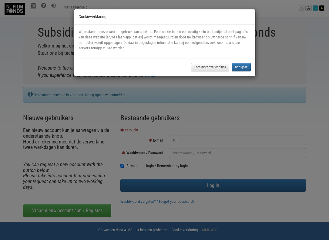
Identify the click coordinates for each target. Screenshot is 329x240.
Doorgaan (241, 67)
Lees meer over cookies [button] (210, 67)
